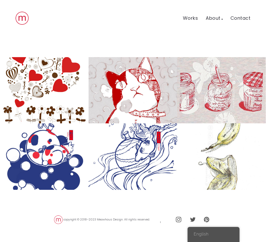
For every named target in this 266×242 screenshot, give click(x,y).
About (213, 18)
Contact (240, 18)
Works (190, 18)
